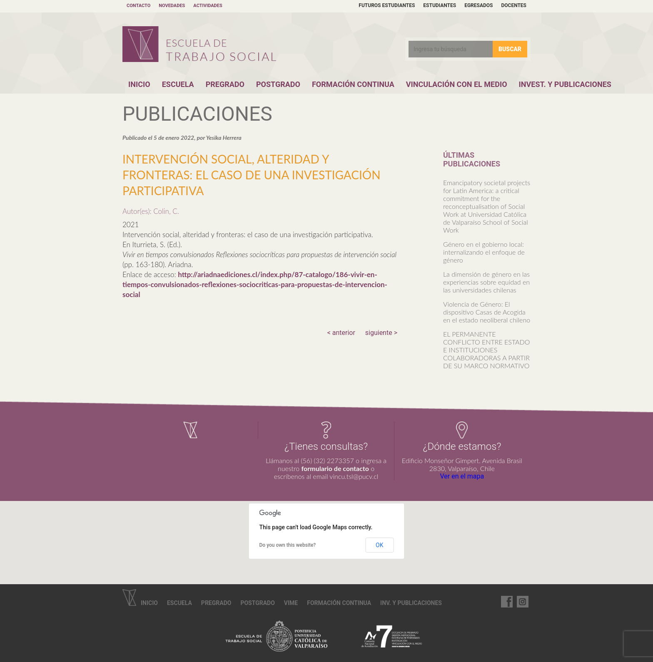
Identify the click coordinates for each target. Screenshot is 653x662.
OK (379, 545)
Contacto (138, 5)
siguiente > (381, 333)
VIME (291, 603)
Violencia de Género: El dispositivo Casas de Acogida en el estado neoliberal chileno (486, 312)
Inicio (139, 84)
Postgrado (278, 84)
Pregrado (225, 84)
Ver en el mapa (462, 476)
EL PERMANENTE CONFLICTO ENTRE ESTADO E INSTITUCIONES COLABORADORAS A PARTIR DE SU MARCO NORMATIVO (486, 349)
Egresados (478, 5)
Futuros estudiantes (387, 5)
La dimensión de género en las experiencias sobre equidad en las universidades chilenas (486, 282)
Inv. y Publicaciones (411, 603)
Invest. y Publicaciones (565, 84)
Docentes (513, 5)
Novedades (172, 5)
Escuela (178, 84)
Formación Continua (353, 84)
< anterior (341, 333)
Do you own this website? (287, 545)
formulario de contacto (335, 468)
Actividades (207, 5)
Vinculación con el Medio (456, 84)
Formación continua (339, 603)
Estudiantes (439, 5)
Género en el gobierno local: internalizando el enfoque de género (484, 252)
